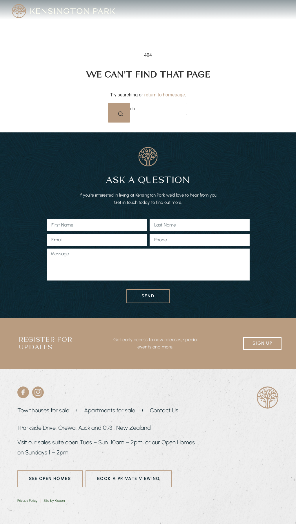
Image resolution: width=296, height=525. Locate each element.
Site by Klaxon (54, 501)
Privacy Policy (27, 501)
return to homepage (164, 94)
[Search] (119, 113)
